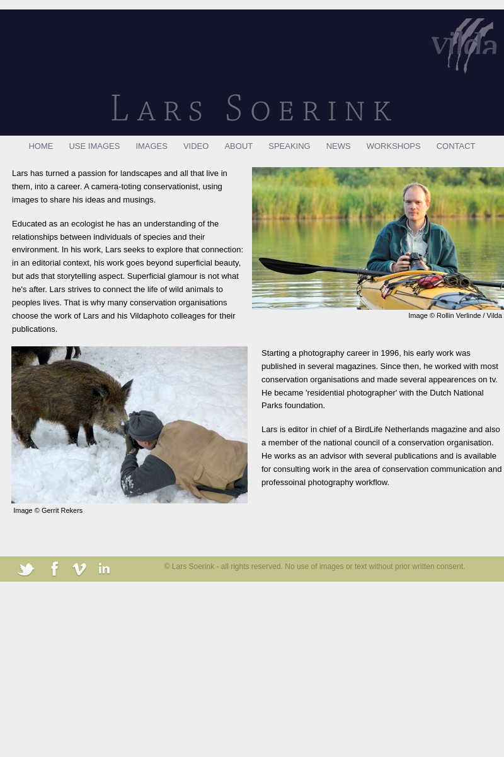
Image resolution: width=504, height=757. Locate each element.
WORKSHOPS (394, 146)
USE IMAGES (94, 146)
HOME (40, 146)
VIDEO (196, 146)
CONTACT (456, 146)
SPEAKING (289, 146)
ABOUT (238, 146)
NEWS (338, 146)
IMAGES (151, 146)
